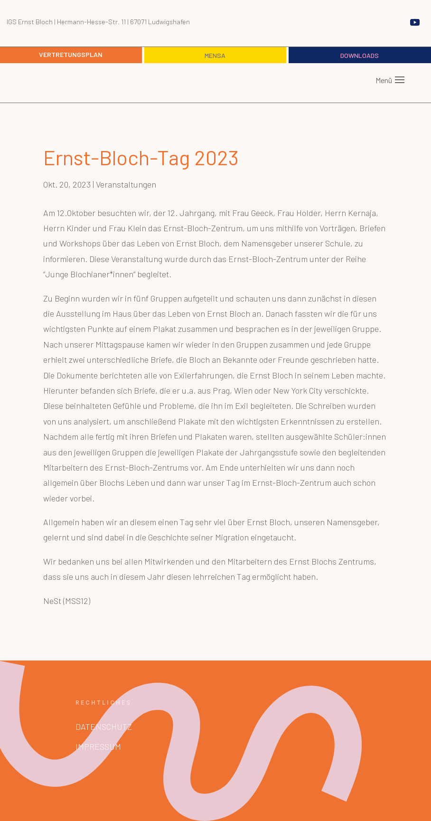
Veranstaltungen (126, 184)
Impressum (98, 746)
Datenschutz (103, 726)
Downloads (359, 55)
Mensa (215, 55)
